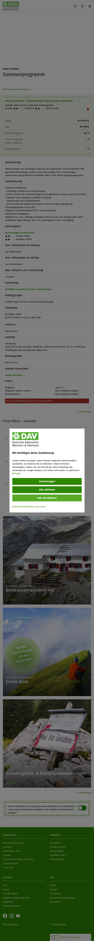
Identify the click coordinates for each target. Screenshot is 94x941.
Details (16, 473)
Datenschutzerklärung (22, 506)
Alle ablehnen (47, 489)
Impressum (40, 506)
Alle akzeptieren (47, 497)
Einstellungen (47, 481)
